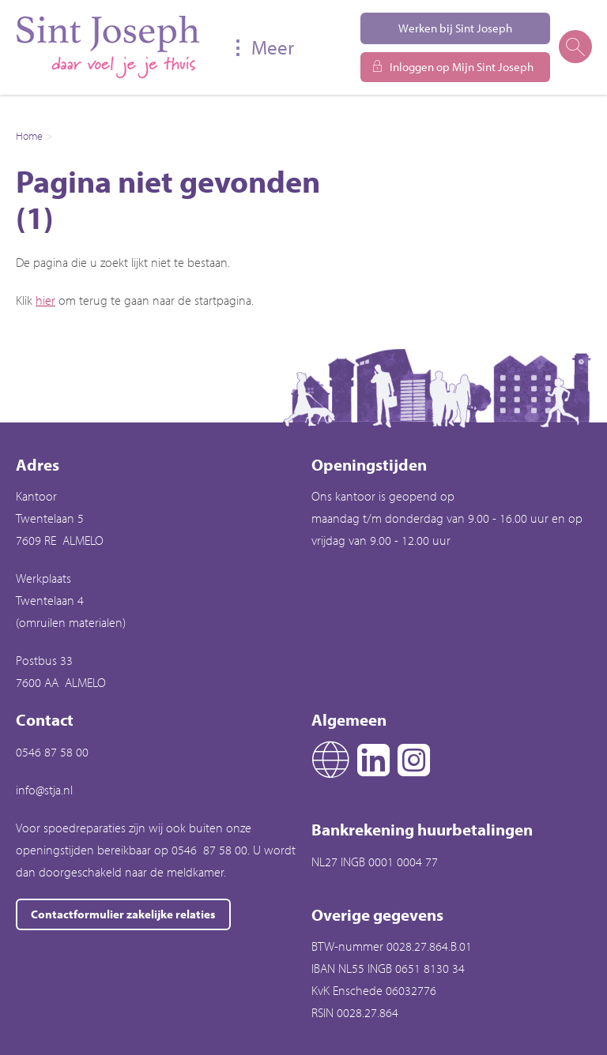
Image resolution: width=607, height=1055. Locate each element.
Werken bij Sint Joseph (455, 28)
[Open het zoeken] (574, 47)
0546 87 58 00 (52, 752)
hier (45, 300)
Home (29, 136)
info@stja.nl (44, 790)
